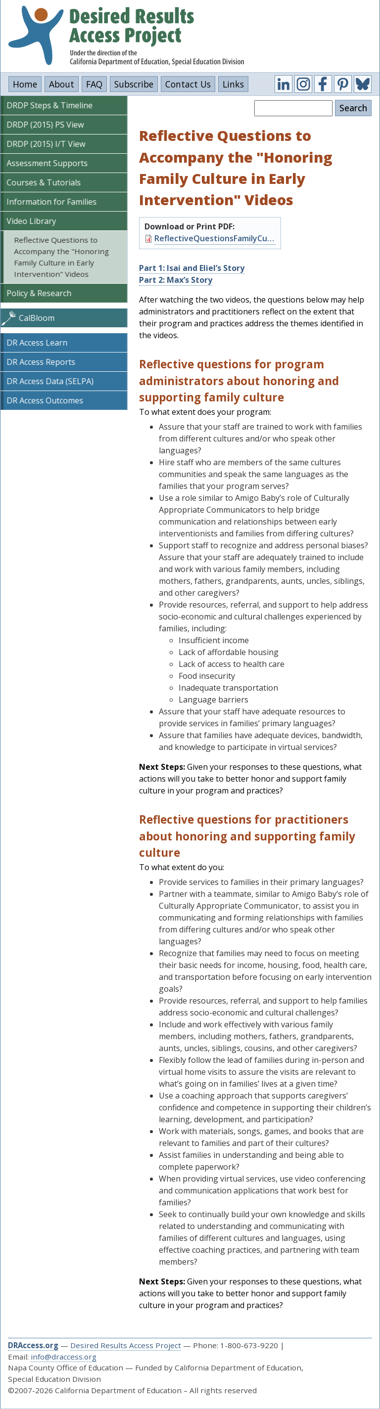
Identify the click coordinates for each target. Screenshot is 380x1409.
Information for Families (51, 201)
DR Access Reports (40, 361)
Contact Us (188, 84)
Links (233, 84)
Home (25, 84)
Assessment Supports (47, 163)
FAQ (94, 84)
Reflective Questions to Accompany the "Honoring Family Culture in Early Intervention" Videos (61, 256)
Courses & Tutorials (43, 182)
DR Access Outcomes (44, 400)
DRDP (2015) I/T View (45, 143)
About (61, 84)
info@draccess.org (63, 1357)
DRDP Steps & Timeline (49, 105)
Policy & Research (38, 293)
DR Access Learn (36, 342)
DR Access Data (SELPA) (50, 381)
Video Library (31, 221)
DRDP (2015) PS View (45, 124)
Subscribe (133, 84)
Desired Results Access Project (125, 1345)
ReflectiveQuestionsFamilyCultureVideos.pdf (215, 238)
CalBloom (36, 317)
